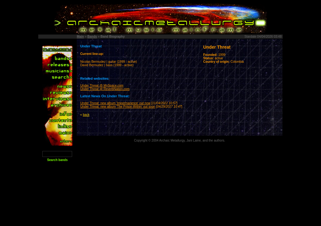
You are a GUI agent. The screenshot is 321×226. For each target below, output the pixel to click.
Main (80, 36)
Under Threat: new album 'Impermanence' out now (115, 103)
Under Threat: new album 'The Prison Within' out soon (117, 106)
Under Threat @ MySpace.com (102, 85)
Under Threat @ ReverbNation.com (104, 89)
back (86, 114)
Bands (92, 36)
